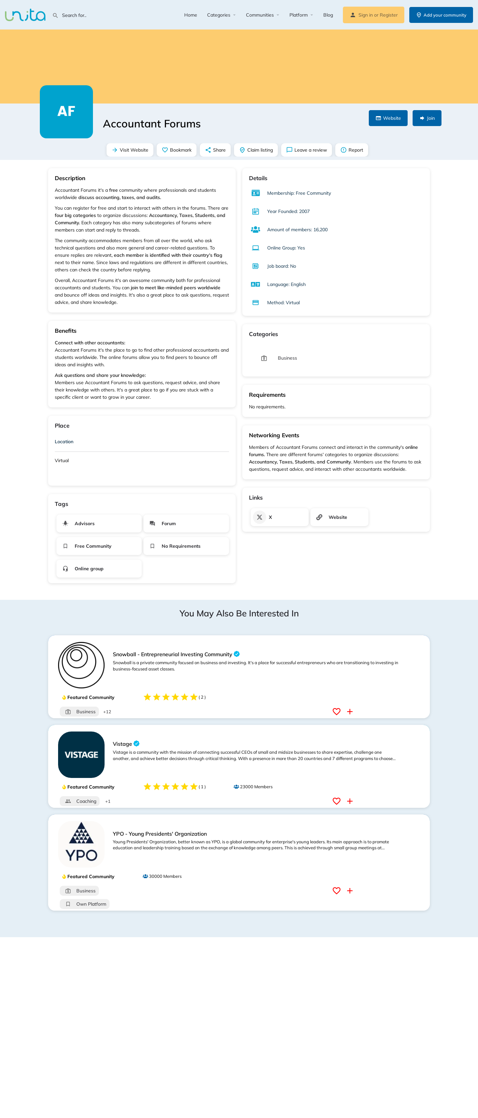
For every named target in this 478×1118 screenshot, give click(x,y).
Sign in (365, 15)
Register (389, 15)
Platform (298, 15)
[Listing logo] (66, 111)
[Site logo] (26, 14)
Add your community (441, 15)
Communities (260, 15)
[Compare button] (350, 711)
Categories (218, 15)
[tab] (142, 443)
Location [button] (64, 442)
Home (190, 15)
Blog (328, 15)
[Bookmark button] (337, 711)
